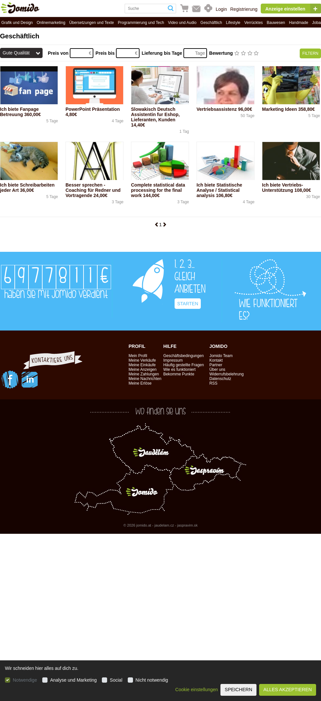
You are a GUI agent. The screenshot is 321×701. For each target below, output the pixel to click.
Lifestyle (233, 22)
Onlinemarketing (51, 22)
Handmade (298, 22)
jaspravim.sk (187, 525)
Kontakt (216, 360)
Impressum (172, 360)
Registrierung (243, 9)
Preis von (59, 53)
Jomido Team (221, 355)
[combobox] (145, 8)
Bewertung (221, 53)
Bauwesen (276, 22)
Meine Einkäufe (142, 365)
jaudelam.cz (164, 525)
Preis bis (106, 53)
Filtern (310, 53)
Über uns (217, 369)
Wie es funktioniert (179, 369)
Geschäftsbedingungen (183, 355)
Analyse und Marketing (73, 680)
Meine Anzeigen (143, 369)
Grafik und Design (17, 22)
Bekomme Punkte (178, 374)
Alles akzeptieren (287, 689)
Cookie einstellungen (196, 689)
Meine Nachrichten (145, 378)
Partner (215, 365)
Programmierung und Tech (141, 22)
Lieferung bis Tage (162, 53)
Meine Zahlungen (144, 374)
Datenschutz (220, 378)
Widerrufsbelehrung (226, 374)
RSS (213, 383)
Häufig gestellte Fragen (183, 365)
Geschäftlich (211, 22)
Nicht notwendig (152, 680)
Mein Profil (138, 355)
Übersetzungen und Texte (91, 22)
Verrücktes (253, 22)
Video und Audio (182, 22)
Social (116, 680)
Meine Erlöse (140, 383)
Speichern (238, 689)
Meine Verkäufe (142, 360)
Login (221, 9)
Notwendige (25, 680)
